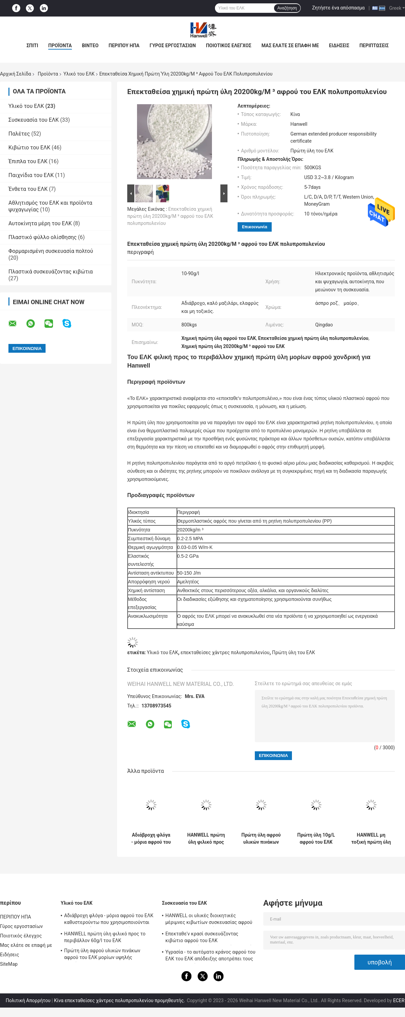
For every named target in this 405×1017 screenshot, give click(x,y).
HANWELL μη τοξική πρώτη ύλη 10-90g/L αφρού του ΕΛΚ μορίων (371, 838)
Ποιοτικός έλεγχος (228, 45)
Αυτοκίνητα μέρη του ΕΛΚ (40, 223)
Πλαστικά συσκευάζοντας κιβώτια (50, 271)
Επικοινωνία (254, 226)
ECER (399, 1000)
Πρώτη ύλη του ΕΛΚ (293, 652)
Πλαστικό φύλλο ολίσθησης (42, 237)
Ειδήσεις (339, 45)
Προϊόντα (48, 74)
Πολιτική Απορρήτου (28, 1000)
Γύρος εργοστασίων (173, 45)
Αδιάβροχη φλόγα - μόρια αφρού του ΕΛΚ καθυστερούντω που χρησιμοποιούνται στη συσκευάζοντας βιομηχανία (151, 838)
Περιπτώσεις (374, 45)
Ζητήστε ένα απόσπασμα (338, 7)
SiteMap (9, 964)
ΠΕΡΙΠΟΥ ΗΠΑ (124, 45)
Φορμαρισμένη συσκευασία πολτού (50, 251)
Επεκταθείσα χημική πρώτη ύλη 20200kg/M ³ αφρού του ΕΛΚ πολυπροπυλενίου (170, 216)
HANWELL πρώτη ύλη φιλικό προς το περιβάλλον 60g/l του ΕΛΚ (206, 838)
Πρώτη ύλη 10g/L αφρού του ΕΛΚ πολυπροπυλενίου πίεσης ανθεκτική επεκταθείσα (316, 838)
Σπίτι (32, 45)
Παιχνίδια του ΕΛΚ (31, 175)
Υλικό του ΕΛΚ (78, 74)
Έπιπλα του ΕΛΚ (27, 161)
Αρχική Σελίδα (15, 74)
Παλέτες (19, 133)
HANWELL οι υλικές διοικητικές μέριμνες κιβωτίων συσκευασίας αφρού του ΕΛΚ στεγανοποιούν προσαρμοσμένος (210, 920)
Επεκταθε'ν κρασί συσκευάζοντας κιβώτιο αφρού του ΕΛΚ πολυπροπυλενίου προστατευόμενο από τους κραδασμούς (208, 938)
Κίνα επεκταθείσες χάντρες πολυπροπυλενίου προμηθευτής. (120, 1000)
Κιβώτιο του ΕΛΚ (29, 147)
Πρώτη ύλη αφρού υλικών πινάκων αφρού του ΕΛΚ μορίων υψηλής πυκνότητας (260, 838)
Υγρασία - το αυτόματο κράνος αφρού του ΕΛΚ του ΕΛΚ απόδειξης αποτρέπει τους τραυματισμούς (210, 956)
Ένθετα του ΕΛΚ (28, 189)
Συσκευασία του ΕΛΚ (33, 120)
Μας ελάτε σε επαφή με (290, 45)
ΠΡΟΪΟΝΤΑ (60, 45)
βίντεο (90, 45)
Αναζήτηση (287, 8)
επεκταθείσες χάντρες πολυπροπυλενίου (225, 652)
